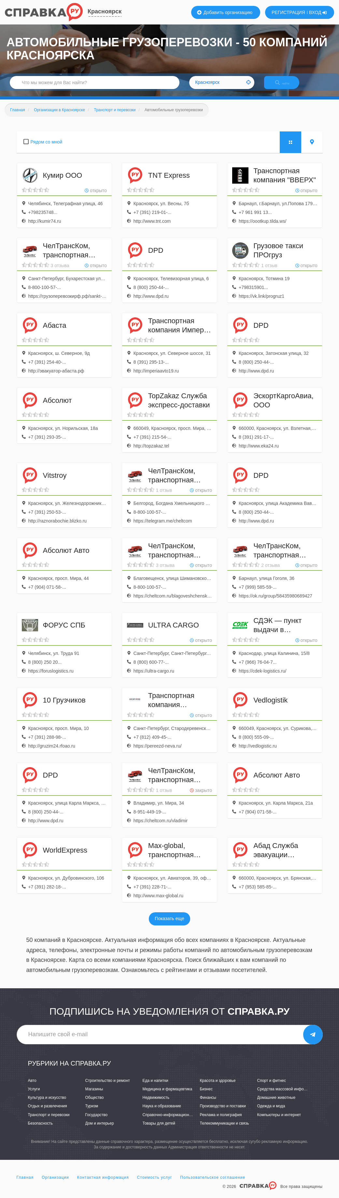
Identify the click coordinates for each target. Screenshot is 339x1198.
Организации (55, 1183)
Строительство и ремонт (107, 1086)
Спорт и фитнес (271, 1086)
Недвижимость (156, 1103)
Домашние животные (276, 1103)
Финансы (208, 1103)
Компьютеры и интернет (279, 1120)
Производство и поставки (223, 1112)
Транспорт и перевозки (49, 1120)
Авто (32, 1086)
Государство (96, 1120)
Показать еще (169, 924)
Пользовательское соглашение (212, 1183)
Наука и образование (162, 1112)
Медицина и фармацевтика (167, 1095)
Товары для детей (159, 1129)
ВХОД (318, 12)
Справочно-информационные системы (178, 1120)
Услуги (34, 1095)
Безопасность (40, 1129)
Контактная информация (103, 1183)
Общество (94, 1103)
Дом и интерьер (99, 1129)
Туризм (91, 1112)
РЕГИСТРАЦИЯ (288, 12)
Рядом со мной (47, 147)
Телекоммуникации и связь (224, 1129)
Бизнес (206, 1095)
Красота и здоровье (218, 1086)
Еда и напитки (155, 1086)
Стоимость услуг (154, 1183)
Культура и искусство (47, 1103)
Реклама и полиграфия (221, 1120)
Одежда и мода (271, 1112)
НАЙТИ (287, 86)
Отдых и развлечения (47, 1112)
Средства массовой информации (287, 1095)
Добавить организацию (224, 12)
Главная (25, 1183)
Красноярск (104, 11)
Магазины (94, 1095)
